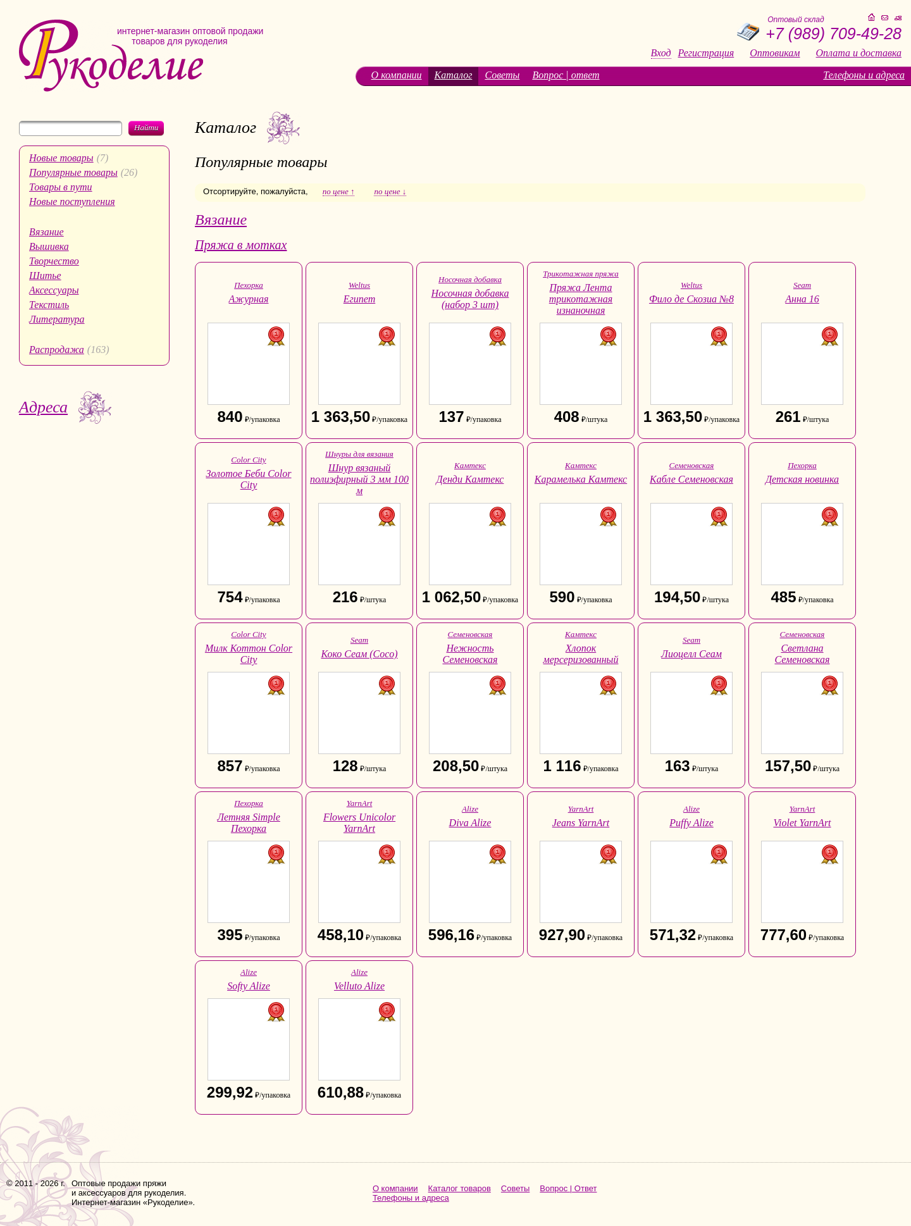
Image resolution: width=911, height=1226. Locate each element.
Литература (57, 319)
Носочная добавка (470, 279)
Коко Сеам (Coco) (359, 653)
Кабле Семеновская (691, 479)
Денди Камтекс (470, 479)
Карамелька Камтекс (581, 479)
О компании (396, 75)
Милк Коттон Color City (248, 654)
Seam (802, 285)
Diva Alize (470, 822)
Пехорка (248, 285)
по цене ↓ (390, 191)
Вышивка (49, 246)
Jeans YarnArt (581, 822)
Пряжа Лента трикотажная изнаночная (580, 299)
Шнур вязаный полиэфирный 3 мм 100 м (359, 479)
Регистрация (706, 53)
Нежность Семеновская (469, 654)
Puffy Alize (691, 822)
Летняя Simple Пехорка (248, 823)
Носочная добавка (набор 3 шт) (470, 299)
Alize (470, 809)
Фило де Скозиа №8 (691, 299)
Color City (248, 459)
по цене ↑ (339, 191)
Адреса (43, 407)
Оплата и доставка (859, 53)
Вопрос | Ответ (568, 1188)
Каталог (454, 75)
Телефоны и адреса (864, 75)
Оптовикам (775, 53)
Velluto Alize (359, 986)
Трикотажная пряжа (581, 273)
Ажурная (249, 299)
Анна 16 (802, 299)
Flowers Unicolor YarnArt (359, 823)
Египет (359, 299)
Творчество (54, 261)
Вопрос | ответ (565, 75)
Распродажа (56, 349)
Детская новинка (802, 479)
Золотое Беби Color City (248, 479)
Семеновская (691, 465)
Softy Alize (248, 986)
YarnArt (360, 803)
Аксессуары (53, 290)
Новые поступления (72, 201)
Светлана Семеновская (801, 654)
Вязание (46, 231)
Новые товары (61, 157)
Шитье (45, 275)
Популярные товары (73, 172)
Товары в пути (60, 187)
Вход (661, 53)
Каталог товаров (459, 1188)
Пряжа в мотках (241, 245)
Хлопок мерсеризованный (581, 654)
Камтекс (470, 465)
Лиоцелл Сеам (691, 653)
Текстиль (49, 304)
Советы (502, 75)
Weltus (359, 285)
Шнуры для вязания (359, 454)
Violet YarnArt (802, 822)
